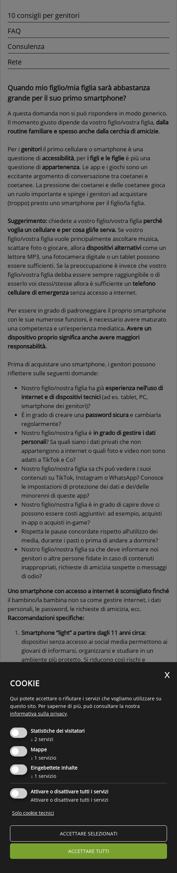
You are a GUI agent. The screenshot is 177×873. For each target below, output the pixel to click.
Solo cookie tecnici (33, 813)
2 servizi (42, 739)
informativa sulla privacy (38, 713)
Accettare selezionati (88, 833)
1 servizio (43, 757)
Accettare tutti (88, 851)
